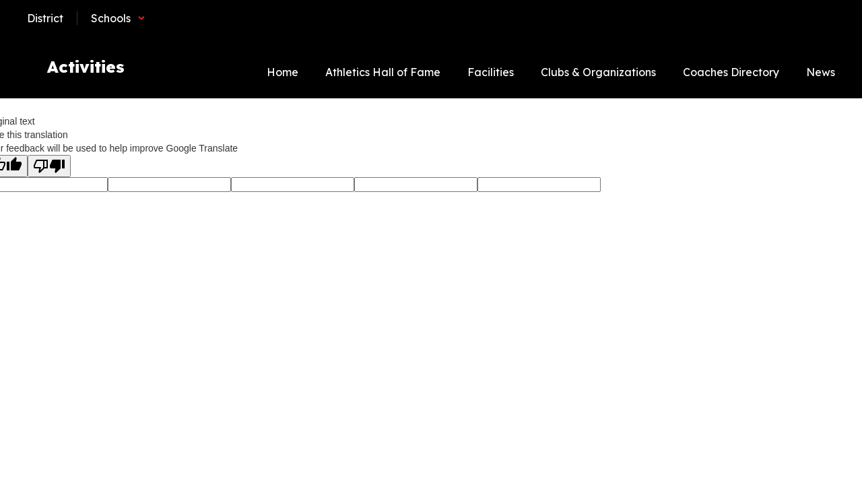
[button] (118, 18)
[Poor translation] (49, 166)
